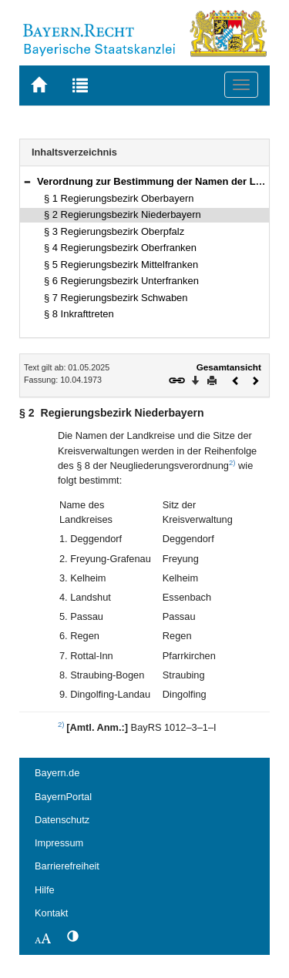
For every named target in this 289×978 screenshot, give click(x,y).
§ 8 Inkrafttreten (79, 314)
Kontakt (51, 913)
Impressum (59, 843)
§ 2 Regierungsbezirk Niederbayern (122, 214)
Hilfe (45, 890)
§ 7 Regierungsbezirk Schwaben (116, 297)
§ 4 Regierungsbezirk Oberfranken (120, 247)
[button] (27, 181)
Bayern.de (57, 773)
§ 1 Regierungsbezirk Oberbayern (118, 198)
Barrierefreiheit (67, 866)
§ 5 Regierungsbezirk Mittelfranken (121, 264)
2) (232, 462)
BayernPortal (63, 796)
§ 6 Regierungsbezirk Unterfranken (121, 280)
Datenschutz (62, 820)
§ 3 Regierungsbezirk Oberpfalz (114, 231)
